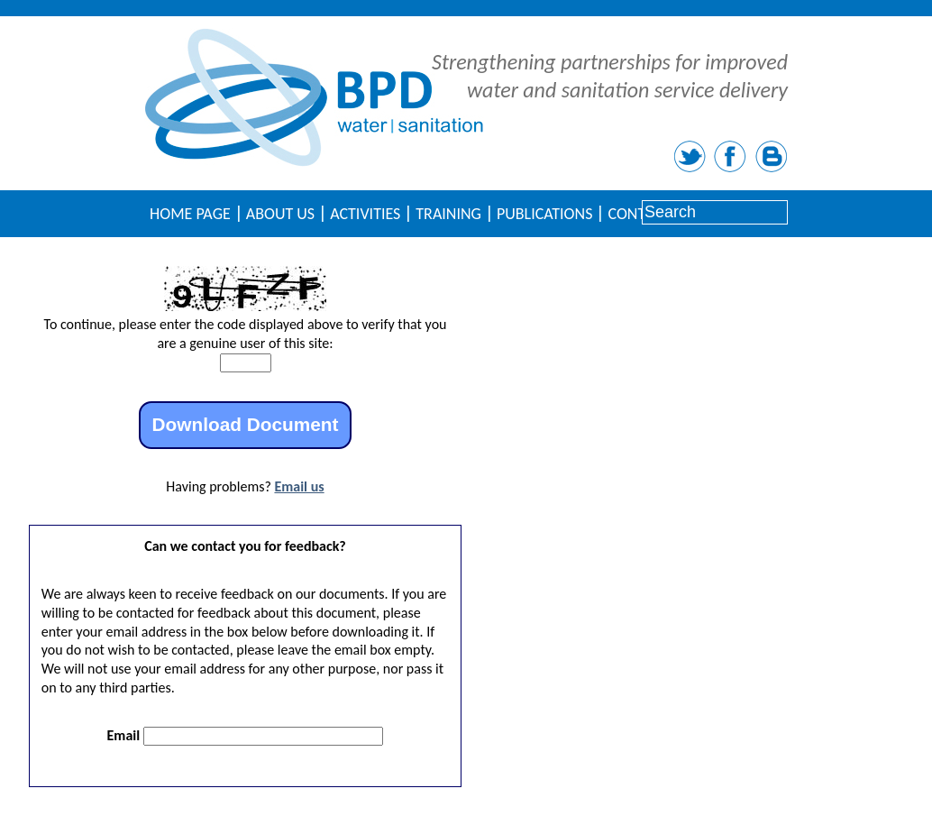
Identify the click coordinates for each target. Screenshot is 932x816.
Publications (544, 214)
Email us (299, 486)
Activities (365, 214)
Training (448, 214)
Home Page (190, 214)
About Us (280, 214)
